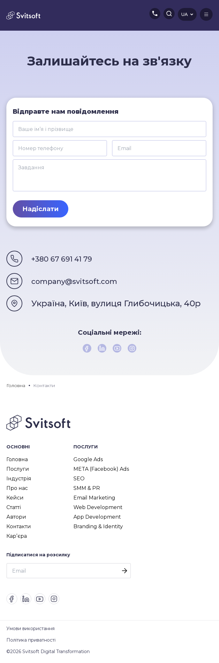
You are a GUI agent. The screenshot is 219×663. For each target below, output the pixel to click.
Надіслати (40, 209)
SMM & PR (86, 490)
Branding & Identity (98, 528)
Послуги (17, 471)
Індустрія (18, 480)
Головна (17, 461)
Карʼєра (16, 538)
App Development (97, 518)
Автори (16, 518)
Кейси (15, 499)
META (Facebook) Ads (101, 471)
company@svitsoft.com (81, 281)
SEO (79, 480)
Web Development (98, 509)
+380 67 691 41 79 (67, 259)
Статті (13, 509)
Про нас (17, 490)
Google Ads (88, 461)
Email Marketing (94, 499)
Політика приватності (31, 643)
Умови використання (30, 632)
